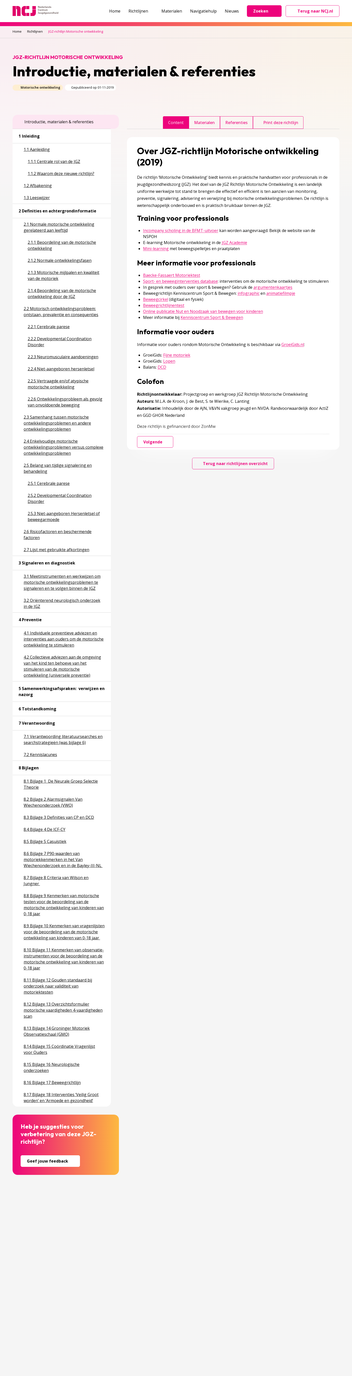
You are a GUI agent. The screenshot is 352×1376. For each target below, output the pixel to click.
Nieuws (232, 11)
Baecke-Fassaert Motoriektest (171, 275)
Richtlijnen (140, 11)
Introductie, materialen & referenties (56, 122)
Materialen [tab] (204, 122)
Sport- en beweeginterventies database (180, 281)
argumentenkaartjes (272, 287)
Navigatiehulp (203, 11)
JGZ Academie (234, 242)
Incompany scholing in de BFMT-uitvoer (180, 230)
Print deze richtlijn (278, 122)
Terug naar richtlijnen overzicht (233, 463)
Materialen (171, 11)
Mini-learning (156, 248)
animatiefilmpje (280, 293)
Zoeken (264, 11)
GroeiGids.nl (292, 344)
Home (114, 11)
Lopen (169, 361)
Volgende (155, 442)
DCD (162, 367)
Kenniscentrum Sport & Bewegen (212, 317)
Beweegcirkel (155, 299)
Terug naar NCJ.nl (315, 12)
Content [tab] (176, 122)
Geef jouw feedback (50, 1161)
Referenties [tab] (236, 122)
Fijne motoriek (176, 355)
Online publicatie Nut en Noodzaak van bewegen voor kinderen (203, 311)
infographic (248, 293)
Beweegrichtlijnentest (163, 305)
